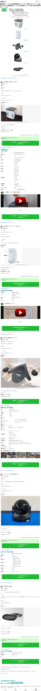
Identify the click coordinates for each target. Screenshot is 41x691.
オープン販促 (3, 460)
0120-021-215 (19, 9)
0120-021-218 (19, 11)
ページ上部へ (5, 689)
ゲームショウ (21, 460)
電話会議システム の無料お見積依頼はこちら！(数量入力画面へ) (20, 403)
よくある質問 (15, 689)
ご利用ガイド (25, 689)
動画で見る (20, 323)
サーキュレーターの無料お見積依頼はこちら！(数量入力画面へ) (20, 547)
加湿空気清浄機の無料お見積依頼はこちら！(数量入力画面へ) (20, 285)
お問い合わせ (35, 689)
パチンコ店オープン (13, 460)
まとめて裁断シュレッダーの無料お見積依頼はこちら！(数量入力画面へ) (20, 144)
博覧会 (30, 460)
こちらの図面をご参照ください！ (20, 190)
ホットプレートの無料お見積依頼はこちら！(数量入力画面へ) (20, 647)
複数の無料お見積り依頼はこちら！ (6, 671)
